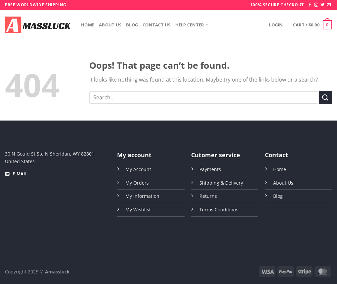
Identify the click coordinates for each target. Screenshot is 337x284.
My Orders (137, 183)
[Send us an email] (329, 5)
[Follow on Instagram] (316, 5)
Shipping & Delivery (221, 183)
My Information (142, 196)
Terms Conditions (218, 209)
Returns (208, 196)
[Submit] (325, 97)
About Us (110, 25)
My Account (138, 169)
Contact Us (157, 25)
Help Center (192, 24)
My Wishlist (138, 209)
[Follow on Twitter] (322, 5)
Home (87, 25)
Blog (132, 25)
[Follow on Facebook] (310, 5)
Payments (210, 169)
